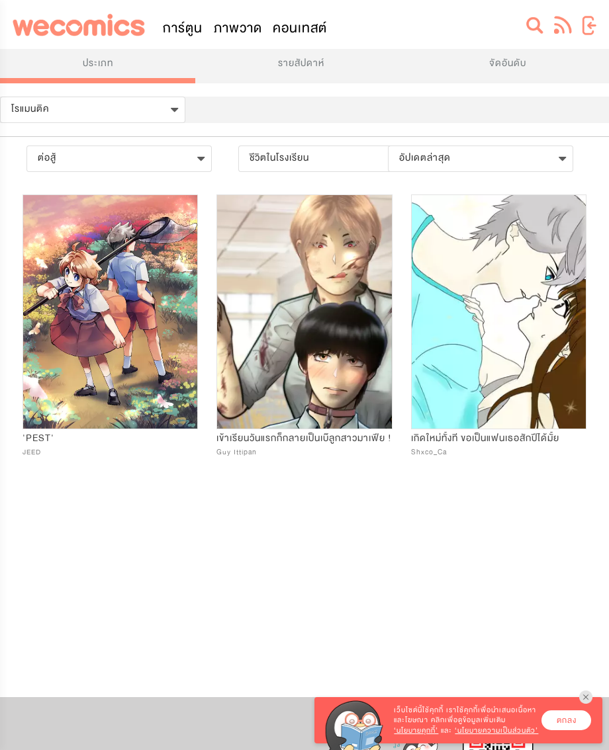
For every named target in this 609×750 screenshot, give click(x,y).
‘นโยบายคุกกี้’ (416, 730)
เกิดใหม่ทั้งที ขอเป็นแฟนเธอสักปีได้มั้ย (485, 438)
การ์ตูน (183, 28)
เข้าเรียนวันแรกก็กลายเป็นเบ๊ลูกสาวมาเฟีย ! (304, 438)
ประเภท (98, 63)
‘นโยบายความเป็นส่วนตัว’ (496, 730)
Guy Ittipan (236, 452)
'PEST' (38, 438)
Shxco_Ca (429, 452)
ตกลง (567, 720)
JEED (32, 452)
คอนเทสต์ (300, 28)
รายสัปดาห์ (301, 63)
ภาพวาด (238, 28)
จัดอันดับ (507, 63)
